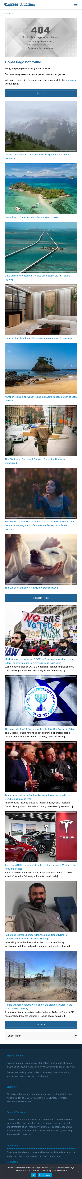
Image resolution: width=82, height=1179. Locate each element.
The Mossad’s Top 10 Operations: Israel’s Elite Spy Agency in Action (40, 729)
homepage (71, 80)
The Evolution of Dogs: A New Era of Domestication (31, 587)
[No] (78, 1171)
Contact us (12, 1162)
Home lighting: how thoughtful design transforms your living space (39, 338)
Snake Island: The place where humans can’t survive (32, 217)
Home (8, 13)
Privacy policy (45, 1175)
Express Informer (19, 4)
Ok (34, 1175)
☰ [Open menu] (76, 4)
